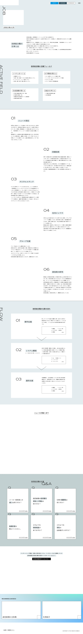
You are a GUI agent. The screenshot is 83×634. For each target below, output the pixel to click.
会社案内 (5, 629)
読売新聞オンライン (10, 629)
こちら (37, 53)
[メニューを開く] (79, 3)
